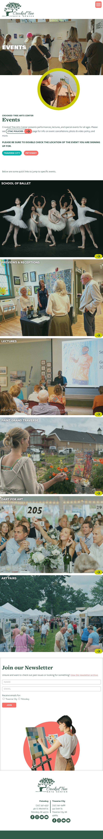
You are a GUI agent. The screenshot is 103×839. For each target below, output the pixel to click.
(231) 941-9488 (58, 805)
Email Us (46, 817)
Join (9, 705)
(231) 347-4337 (42, 805)
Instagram (37, 817)
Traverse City (12, 152)
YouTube (42, 817)
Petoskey (31, 152)
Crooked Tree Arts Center (18, 9)
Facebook (32, 817)
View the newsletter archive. (84, 675)
